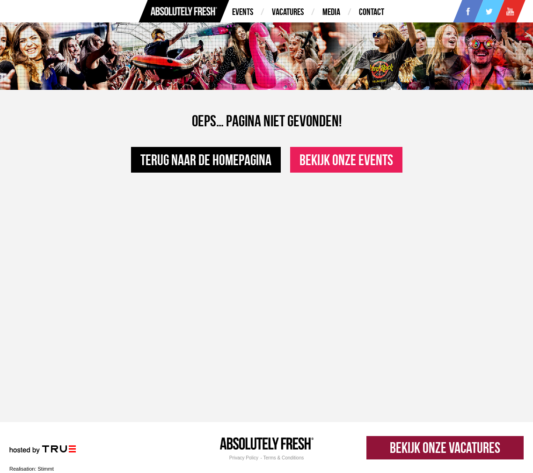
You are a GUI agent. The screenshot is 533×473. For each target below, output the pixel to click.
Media (331, 12)
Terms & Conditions (283, 458)
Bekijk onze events (346, 160)
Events (242, 12)
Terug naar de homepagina (205, 160)
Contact (371, 12)
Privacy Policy (243, 458)
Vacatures (288, 12)
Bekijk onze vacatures (445, 447)
